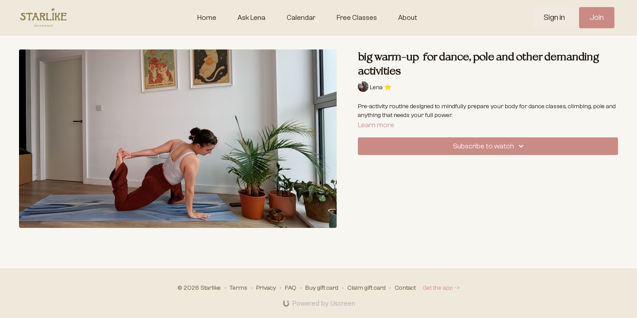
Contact (405, 288)
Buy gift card (321, 288)
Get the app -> (441, 288)
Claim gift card (366, 288)
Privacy (266, 288)
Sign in (554, 17)
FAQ (290, 288)
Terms (238, 288)
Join (597, 17)
